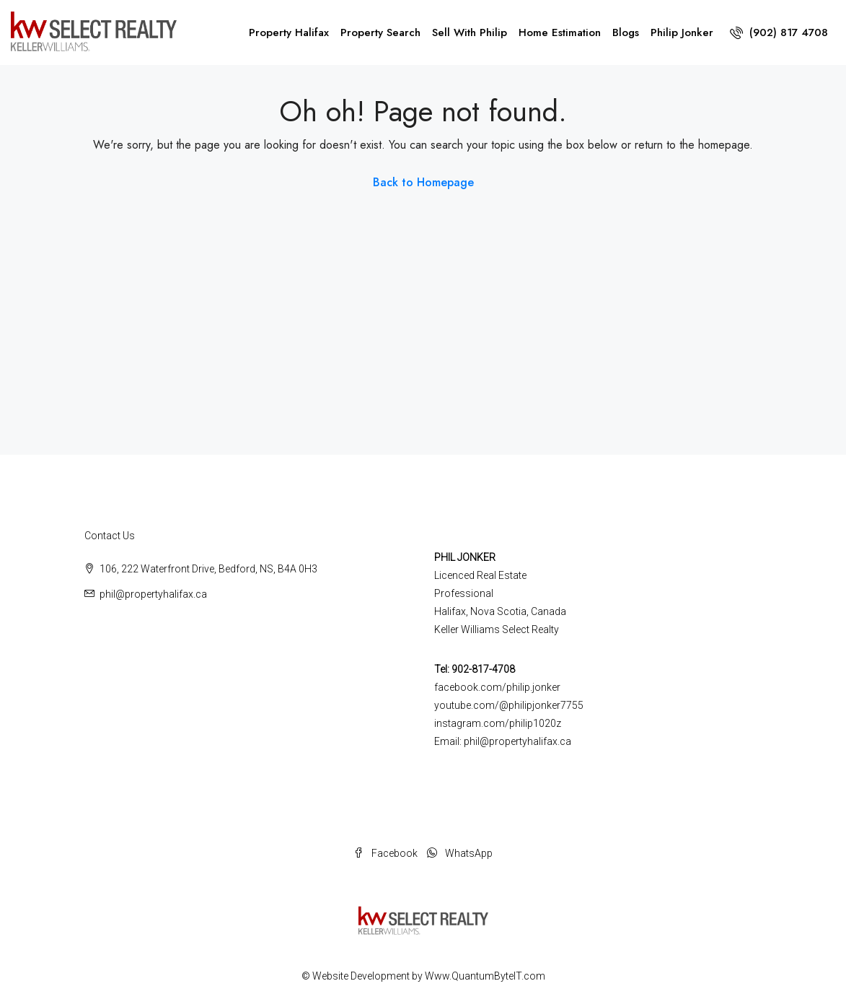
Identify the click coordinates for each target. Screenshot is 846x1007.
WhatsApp (460, 853)
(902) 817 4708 (779, 32)
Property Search (380, 32)
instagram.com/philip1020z (497, 723)
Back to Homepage (423, 182)
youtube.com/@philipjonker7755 (508, 705)
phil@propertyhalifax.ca (153, 594)
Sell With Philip (469, 32)
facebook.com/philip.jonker (497, 687)
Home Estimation (560, 32)
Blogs (625, 32)
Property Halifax (289, 32)
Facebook (386, 853)
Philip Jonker (682, 32)
